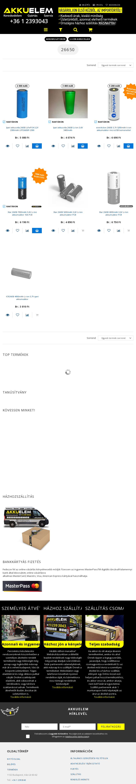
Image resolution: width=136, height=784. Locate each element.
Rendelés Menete (79, 779)
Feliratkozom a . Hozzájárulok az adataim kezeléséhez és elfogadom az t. (71, 735)
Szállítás (75, 774)
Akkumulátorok (55, 39)
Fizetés (74, 769)
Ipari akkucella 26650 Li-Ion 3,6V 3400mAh (68, 128)
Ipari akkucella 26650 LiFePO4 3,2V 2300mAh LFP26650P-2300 (22, 128)
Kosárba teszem (37, 146)
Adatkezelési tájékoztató (85, 763)
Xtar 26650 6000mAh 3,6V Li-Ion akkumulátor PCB (113, 213)
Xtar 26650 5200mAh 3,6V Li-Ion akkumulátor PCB (68, 213)
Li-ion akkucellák (80, 39)
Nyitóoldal (13, 759)
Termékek (12, 769)
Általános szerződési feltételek (89, 758)
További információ (20, 697)
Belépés (80, 5)
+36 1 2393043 (28, 21)
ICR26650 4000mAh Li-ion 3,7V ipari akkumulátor (22, 297)
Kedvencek (113, 5)
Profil (95, 5)
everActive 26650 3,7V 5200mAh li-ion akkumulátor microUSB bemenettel (113, 128)
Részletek (7, 146)
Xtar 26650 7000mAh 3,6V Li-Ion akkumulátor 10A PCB (22, 213)
